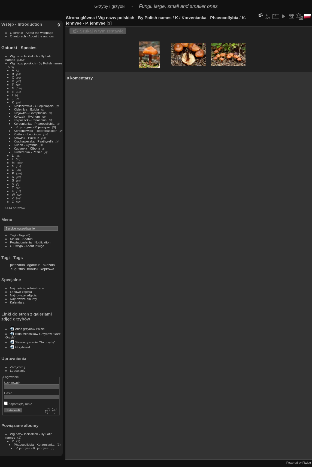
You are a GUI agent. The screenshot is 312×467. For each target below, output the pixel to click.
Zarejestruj (17, 367)
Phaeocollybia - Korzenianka (34, 444)
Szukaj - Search (21, 238)
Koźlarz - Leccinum (27, 134)
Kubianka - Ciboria (27, 148)
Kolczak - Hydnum (27, 116)
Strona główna (80, 17)
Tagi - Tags (18, 235)
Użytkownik (12, 382)
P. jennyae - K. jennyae (32, 448)
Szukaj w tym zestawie (101, 31)
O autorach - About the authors (32, 36)
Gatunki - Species (19, 47)
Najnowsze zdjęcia (23, 295)
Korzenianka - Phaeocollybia (34, 123)
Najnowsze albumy (23, 299)
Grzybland (22, 347)
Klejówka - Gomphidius (30, 113)
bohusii (32, 269)
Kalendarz (17, 302)
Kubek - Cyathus (26, 145)
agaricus (33, 265)
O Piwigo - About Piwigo (27, 246)
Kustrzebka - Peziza (28, 152)
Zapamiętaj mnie (18, 404)
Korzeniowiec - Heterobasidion (35, 130)
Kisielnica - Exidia (26, 109)
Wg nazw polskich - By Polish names (36, 63)
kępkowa (47, 269)
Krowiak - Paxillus (26, 137)
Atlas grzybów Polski (29, 329)
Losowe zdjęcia (21, 291)
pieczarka (17, 265)
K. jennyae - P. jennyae (33, 127)
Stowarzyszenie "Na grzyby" (35, 342)
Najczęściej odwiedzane (27, 288)
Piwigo (306, 462)
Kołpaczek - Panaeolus (30, 120)
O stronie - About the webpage (31, 32)
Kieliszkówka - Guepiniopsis (34, 106)
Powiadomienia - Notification (30, 242)
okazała (49, 265)
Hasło (8, 393)
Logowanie (18, 370)
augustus (18, 269)
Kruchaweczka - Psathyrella (33, 141)
